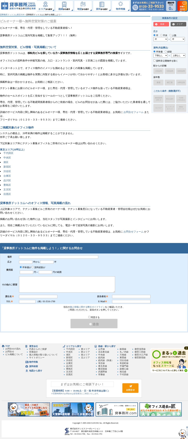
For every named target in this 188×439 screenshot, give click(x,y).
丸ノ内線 (124, 352)
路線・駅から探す (107, 346)
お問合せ (9, 351)
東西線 (123, 357)
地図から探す (35, 371)
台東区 (7, 176)
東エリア (85, 349)
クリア (180, 24)
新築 (158, 82)
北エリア (85, 357)
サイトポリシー (36, 357)
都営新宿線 (140, 357)
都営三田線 (140, 352)
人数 (172, 35)
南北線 (123, 372)
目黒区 (7, 194)
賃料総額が (38, 267)
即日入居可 (169, 99)
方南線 (123, 355)
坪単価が (25, 267)
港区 (5, 162)
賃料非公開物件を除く (165, 61)
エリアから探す (73, 346)
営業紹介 (33, 352)
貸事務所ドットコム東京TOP (12, 15)
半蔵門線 (124, 366)
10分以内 (181, 71)
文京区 (7, 189)
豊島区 (7, 185)
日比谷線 (124, 360)
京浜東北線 (103, 352)
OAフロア (158, 108)
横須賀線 (102, 369)
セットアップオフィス (170, 108)
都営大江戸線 (141, 355)
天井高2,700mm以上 (181, 99)
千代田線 (124, 374)
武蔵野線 (102, 372)
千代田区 (8, 153)
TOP (7, 346)
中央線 (101, 355)
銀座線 (123, 349)
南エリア (85, 355)
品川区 (7, 180)
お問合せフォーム (133, 112)
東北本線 (102, 366)
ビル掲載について (14, 354)
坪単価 (158, 52)
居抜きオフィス (181, 108)
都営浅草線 (140, 349)
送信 (94, 324)
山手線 (101, 349)
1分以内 (158, 71)
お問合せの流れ (13, 349)
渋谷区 (7, 171)
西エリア (85, 352)
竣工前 (170, 82)
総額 (168, 52)
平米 (163, 35)
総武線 (101, 357)
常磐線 (101, 374)
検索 (162, 24)
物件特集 (33, 362)
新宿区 (7, 166)
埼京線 (101, 363)
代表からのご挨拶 (38, 349)
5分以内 (170, 71)
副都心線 (124, 369)
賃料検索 (33, 366)
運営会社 (33, 346)
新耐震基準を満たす (158, 99)
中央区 (7, 157)
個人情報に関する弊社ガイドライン (87, 307)
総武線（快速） (106, 360)
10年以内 (181, 82)
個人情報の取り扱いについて (43, 355)
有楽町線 (124, 363)
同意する (94, 317)
